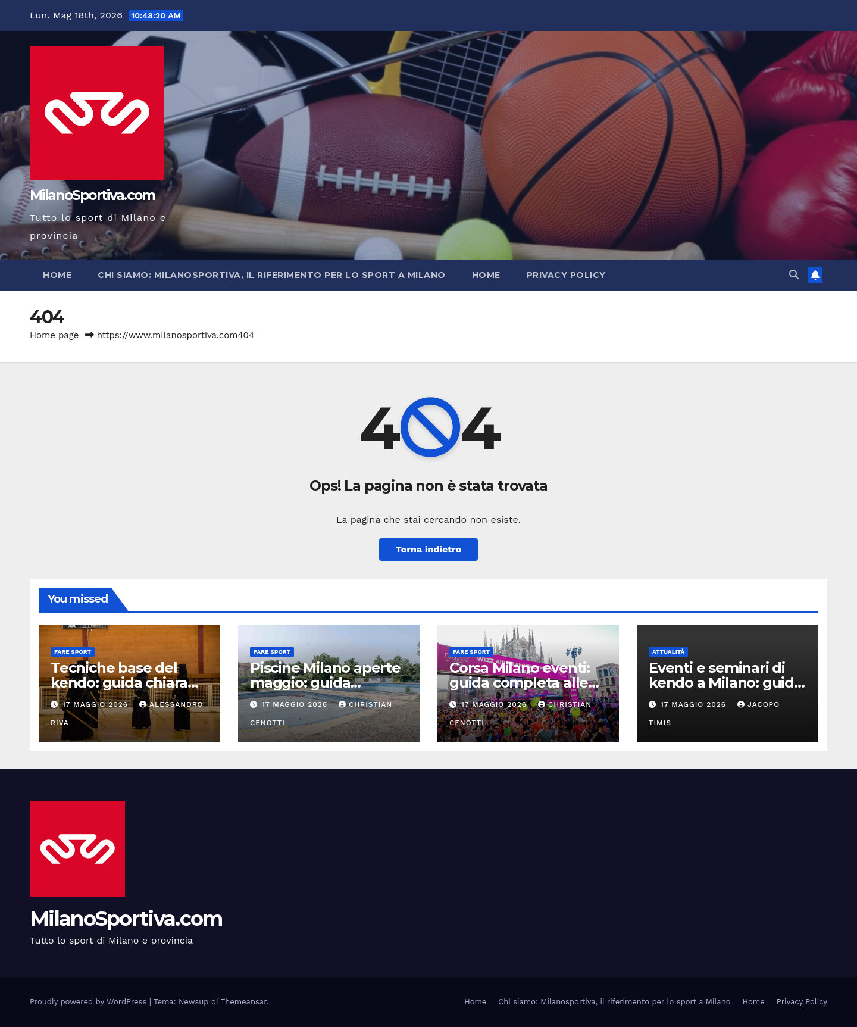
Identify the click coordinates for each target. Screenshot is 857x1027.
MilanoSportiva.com (92, 195)
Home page (54, 335)
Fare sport (72, 651)
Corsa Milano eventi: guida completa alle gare (519, 682)
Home (57, 275)
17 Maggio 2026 (96, 704)
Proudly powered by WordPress (89, 1001)
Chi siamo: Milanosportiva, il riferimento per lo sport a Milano (272, 275)
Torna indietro (429, 549)
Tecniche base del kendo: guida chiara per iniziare (119, 682)
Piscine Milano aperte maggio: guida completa (325, 682)
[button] (794, 274)
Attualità (668, 651)
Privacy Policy (566, 275)
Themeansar (244, 1001)
